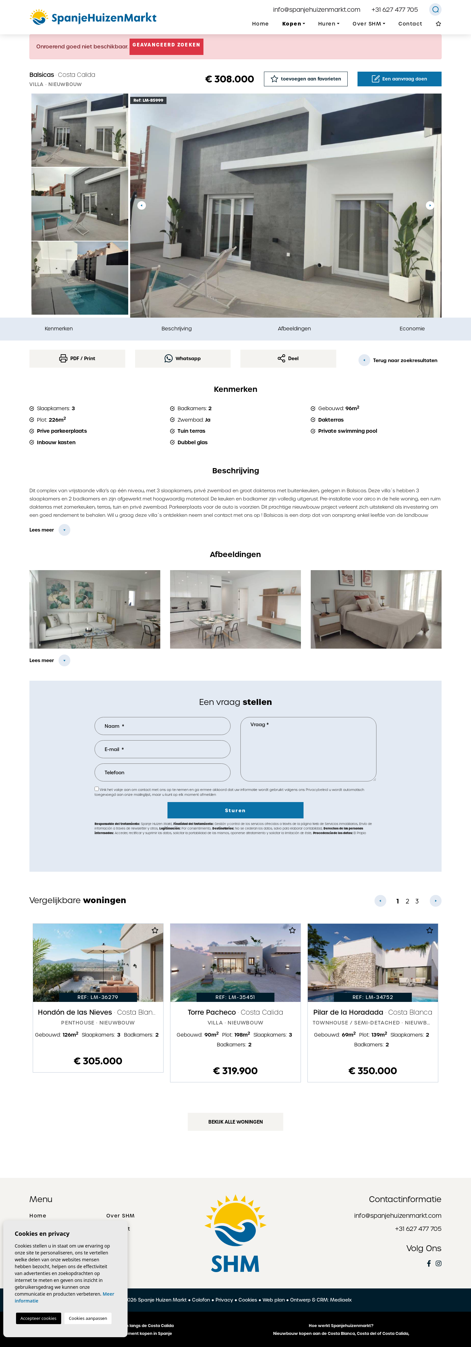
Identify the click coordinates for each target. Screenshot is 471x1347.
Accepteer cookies (39, 1318)
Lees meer (41, 530)
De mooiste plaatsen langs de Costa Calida (130, 1325)
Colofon (201, 1300)
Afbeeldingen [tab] (294, 328)
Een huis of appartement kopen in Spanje (130, 1333)
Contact (410, 24)
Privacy (224, 1300)
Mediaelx (341, 1300)
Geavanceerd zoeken (166, 45)
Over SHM (120, 1216)
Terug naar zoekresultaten (397, 360)
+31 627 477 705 (395, 9)
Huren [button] (327, 24)
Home (260, 24)
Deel (288, 358)
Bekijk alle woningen (235, 1122)
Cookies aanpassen (88, 1318)
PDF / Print (77, 358)
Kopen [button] (292, 23)
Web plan (274, 1300)
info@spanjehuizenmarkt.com (316, 9)
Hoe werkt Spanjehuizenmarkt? (341, 1325)
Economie (412, 328)
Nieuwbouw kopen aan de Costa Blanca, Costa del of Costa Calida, (341, 1333)
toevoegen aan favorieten (305, 78)
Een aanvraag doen (399, 78)
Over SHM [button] (367, 24)
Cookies (247, 1300)
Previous (141, 206)
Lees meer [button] (41, 660)
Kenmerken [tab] (59, 328)
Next (430, 206)
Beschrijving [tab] (177, 328)
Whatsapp (183, 358)
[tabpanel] (98, 998)
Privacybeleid (317, 790)
